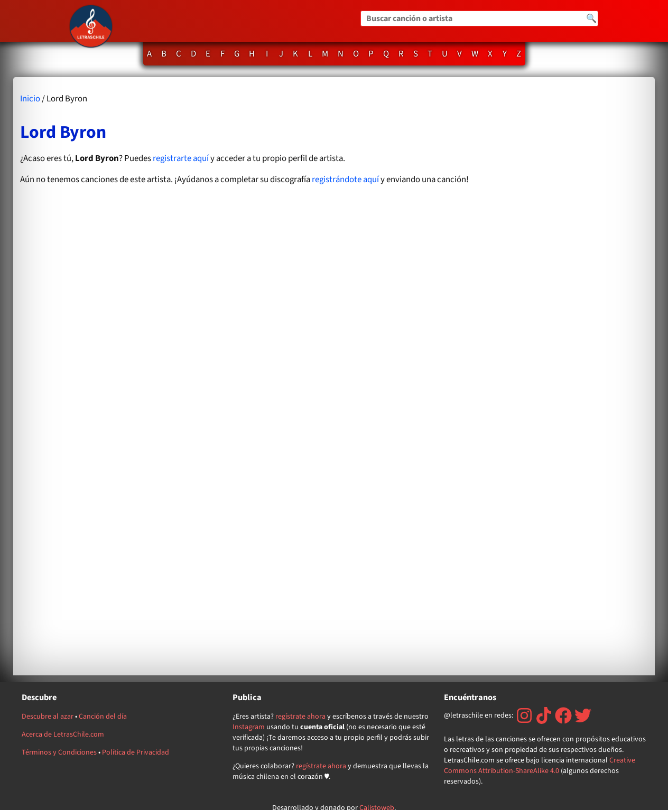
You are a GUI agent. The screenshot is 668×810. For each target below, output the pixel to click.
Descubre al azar (47, 716)
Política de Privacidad (135, 752)
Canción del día (103, 716)
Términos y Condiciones (59, 752)
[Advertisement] (563, 376)
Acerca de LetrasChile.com (63, 734)
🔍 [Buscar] (591, 18)
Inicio (30, 98)
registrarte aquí (181, 158)
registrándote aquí (345, 179)
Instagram (249, 727)
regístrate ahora (300, 716)
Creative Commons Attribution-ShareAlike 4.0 (539, 765)
